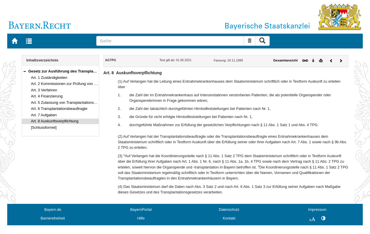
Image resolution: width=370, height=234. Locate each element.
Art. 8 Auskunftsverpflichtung (54, 121)
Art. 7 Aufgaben (44, 115)
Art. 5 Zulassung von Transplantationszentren (68, 102)
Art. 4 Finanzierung (46, 96)
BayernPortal (141, 209)
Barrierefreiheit (53, 218)
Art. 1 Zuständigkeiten (49, 77)
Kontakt (229, 218)
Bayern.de (52, 209)
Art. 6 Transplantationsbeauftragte (59, 108)
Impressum (317, 209)
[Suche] (170, 41)
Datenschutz (229, 209)
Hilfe (141, 218)
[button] (24, 71)
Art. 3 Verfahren (44, 90)
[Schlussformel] (44, 127)
